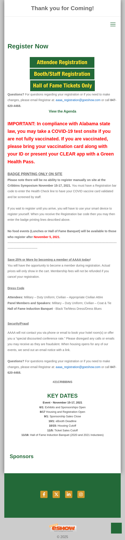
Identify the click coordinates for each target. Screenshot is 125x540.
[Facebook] (44, 494)
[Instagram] (81, 494)
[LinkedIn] (69, 494)
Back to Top (116, 528)
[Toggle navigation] (62, 24)
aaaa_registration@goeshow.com (78, 100)
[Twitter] (56, 494)
